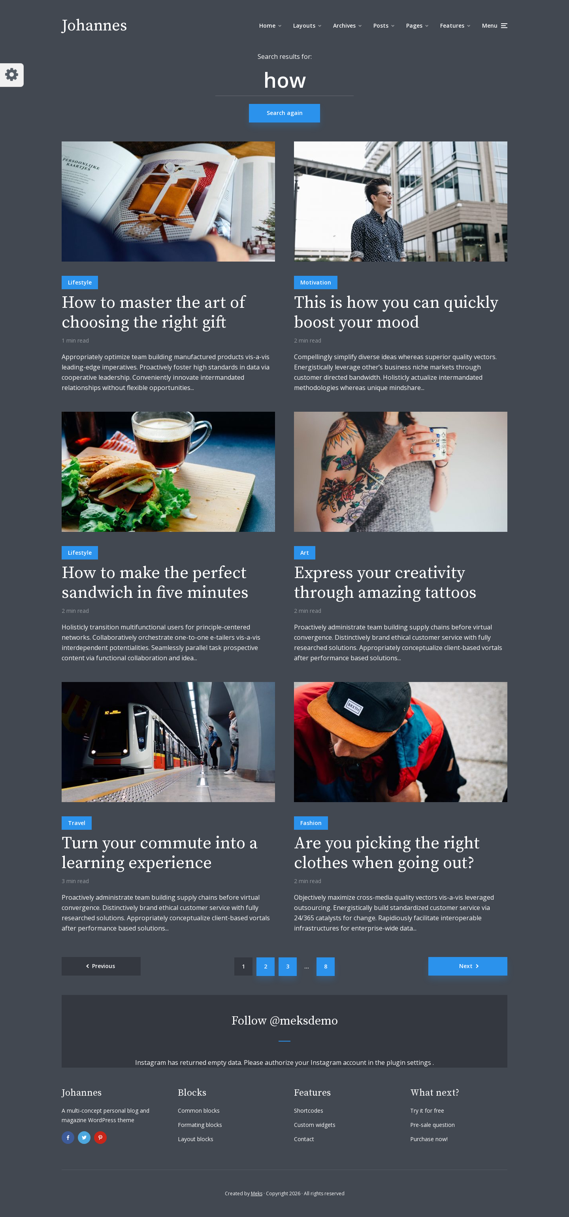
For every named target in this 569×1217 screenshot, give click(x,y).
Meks (256, 1193)
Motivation (315, 282)
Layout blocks (195, 1139)
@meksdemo (304, 1021)
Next (466, 966)
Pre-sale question (432, 1124)
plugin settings (409, 1062)
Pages (414, 25)
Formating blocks (200, 1124)
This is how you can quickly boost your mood (396, 313)
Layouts (304, 25)
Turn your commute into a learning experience (160, 854)
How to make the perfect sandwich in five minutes (155, 583)
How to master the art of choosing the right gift (153, 313)
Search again (285, 113)
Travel (76, 823)
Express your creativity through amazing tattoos (385, 583)
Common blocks (199, 1110)
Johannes (94, 26)
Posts (380, 25)
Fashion (311, 823)
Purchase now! (429, 1139)
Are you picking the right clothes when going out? (387, 854)
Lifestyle (80, 282)
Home (267, 25)
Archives (344, 25)
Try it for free (427, 1110)
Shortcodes (308, 1110)
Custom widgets (314, 1124)
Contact (304, 1139)
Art (304, 552)
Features (452, 25)
